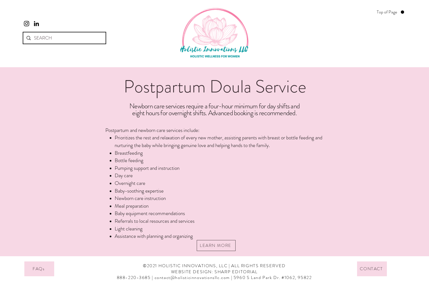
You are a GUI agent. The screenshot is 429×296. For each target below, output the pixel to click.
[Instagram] (26, 23)
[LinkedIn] (36, 23)
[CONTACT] (372, 268)
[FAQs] (39, 268)
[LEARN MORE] (216, 245)
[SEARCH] (64, 38)
